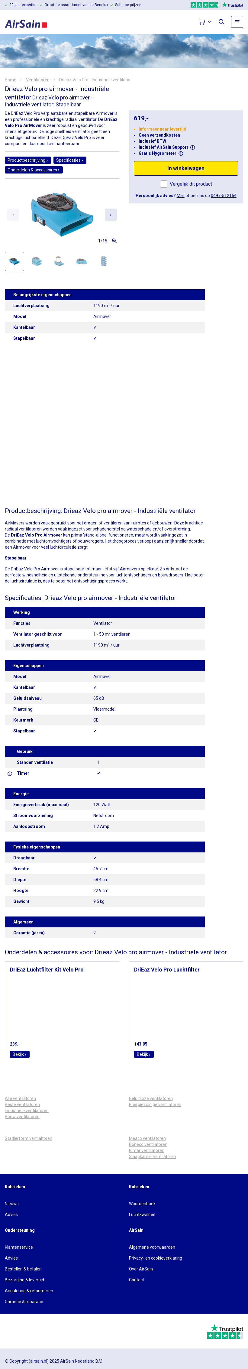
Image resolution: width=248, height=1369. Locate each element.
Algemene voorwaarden (152, 1247)
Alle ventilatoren (20, 1098)
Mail (181, 195)
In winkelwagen (186, 168)
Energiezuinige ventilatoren (155, 1104)
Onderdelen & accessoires (34, 169)
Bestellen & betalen (23, 1269)
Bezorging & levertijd (24, 1279)
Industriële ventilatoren (27, 1110)
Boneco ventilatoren (148, 1144)
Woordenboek (142, 1203)
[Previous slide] (13, 215)
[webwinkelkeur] (21, 1331)
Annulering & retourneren (29, 1290)
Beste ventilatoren (22, 1104)
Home (10, 79)
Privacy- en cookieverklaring (155, 1258)
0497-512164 (224, 195)
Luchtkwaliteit (142, 1214)
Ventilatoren (38, 79)
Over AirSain (141, 1269)
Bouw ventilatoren (22, 1116)
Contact (136, 1279)
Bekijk (20, 1054)
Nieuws (12, 1203)
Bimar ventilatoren (146, 1150)
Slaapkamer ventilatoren (152, 1156)
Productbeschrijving (28, 160)
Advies (11, 1214)
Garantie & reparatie (24, 1301)
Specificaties (70, 160)
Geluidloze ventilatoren (151, 1098)
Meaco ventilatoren (147, 1138)
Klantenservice (19, 1247)
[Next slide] (111, 215)
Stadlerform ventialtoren (28, 1138)
